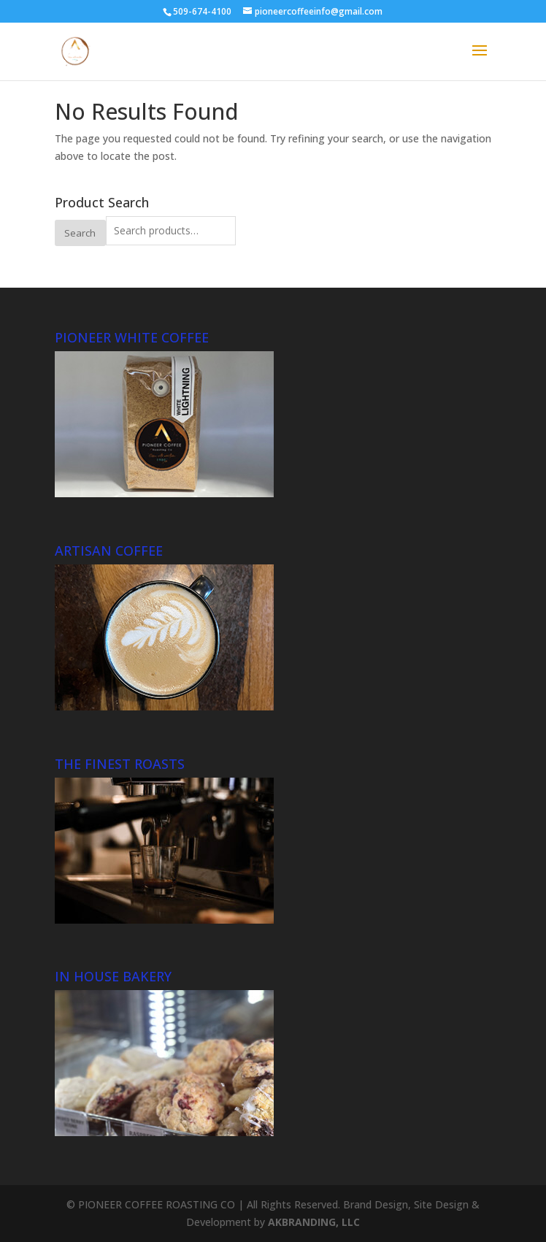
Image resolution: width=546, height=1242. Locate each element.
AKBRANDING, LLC (314, 1222)
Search (80, 232)
